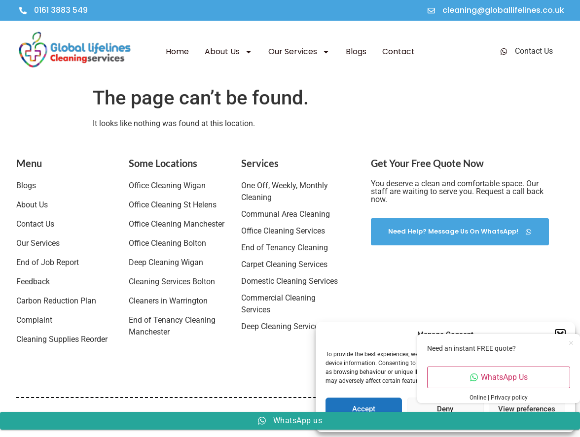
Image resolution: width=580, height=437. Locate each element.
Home (177, 51)
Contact (398, 51)
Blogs (356, 51)
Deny (445, 408)
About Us (229, 52)
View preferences (526, 408)
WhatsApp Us (499, 377)
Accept (363, 408)
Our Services (299, 52)
